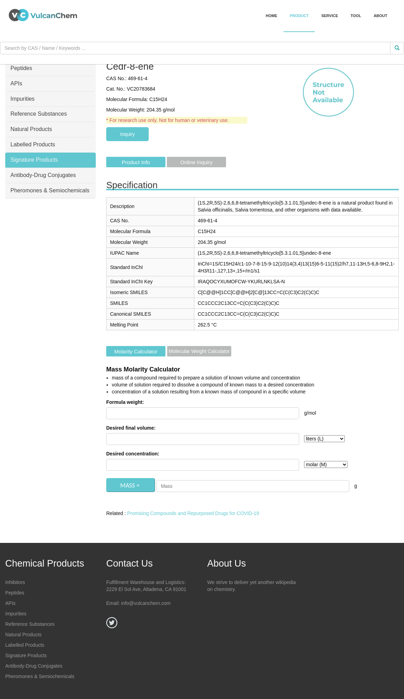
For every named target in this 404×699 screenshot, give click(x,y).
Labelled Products (24, 645)
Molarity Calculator (135, 351)
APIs (10, 603)
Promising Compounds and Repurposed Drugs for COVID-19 (193, 513)
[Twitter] (111, 622)
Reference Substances (30, 624)
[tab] (50, 68)
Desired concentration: (132, 453)
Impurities (15, 613)
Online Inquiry (196, 162)
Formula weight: (125, 402)
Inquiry (127, 134)
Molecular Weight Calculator (199, 351)
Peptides (14, 593)
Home (271, 16)
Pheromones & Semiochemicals (39, 676)
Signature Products (26, 655)
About (380, 16)
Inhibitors (15, 582)
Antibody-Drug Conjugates (33, 666)
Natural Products (23, 634)
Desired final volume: (131, 428)
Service (329, 16)
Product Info (136, 162)
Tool (356, 16)
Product (299, 16)
